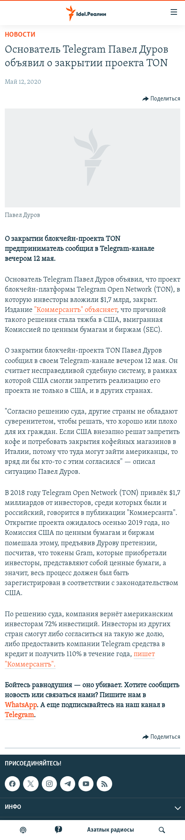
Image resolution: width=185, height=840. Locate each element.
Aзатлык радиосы (110, 830)
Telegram (19, 715)
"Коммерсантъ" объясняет (75, 310)
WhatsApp (21, 705)
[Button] (161, 99)
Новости (20, 35)
